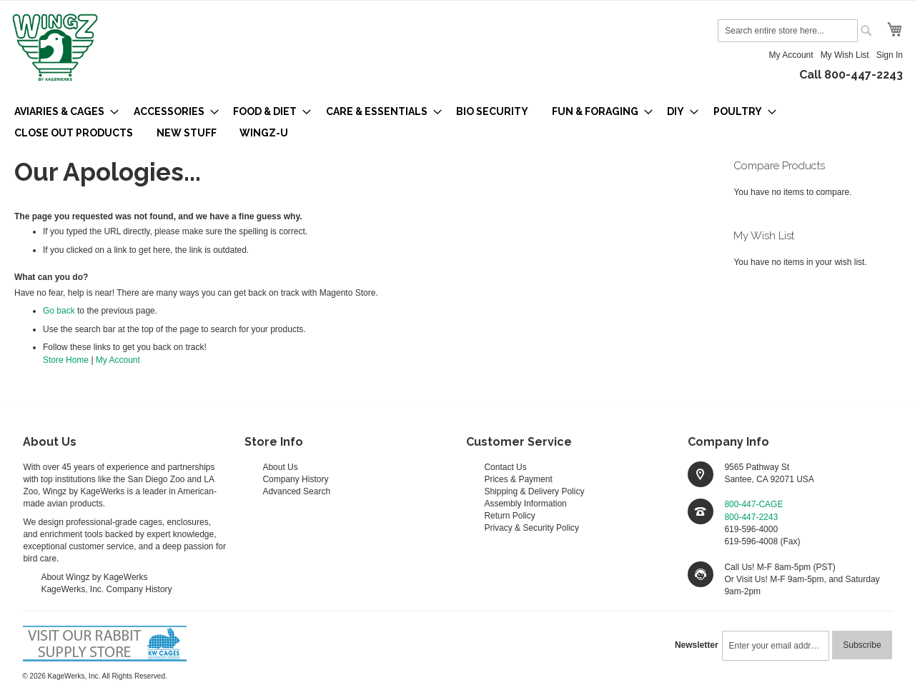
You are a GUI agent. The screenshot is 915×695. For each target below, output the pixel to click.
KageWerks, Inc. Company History (106, 589)
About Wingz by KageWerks (94, 577)
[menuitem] (62, 111)
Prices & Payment (518, 479)
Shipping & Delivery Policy (534, 491)
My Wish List (845, 55)
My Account (791, 55)
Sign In (889, 55)
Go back (59, 311)
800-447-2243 (751, 517)
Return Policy (509, 516)
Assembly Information (525, 504)
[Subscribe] (861, 645)
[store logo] (55, 49)
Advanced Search (296, 491)
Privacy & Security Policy (531, 528)
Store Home (66, 360)
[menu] (457, 122)
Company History (295, 479)
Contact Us (505, 467)
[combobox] (788, 30)
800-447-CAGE (753, 504)
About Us (279, 467)
